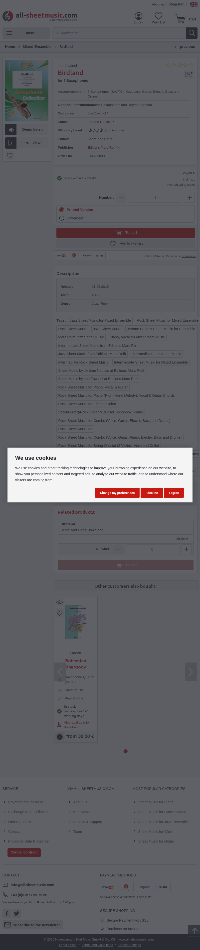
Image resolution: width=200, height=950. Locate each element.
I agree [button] (174, 493)
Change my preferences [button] (117, 493)
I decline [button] (152, 493)
